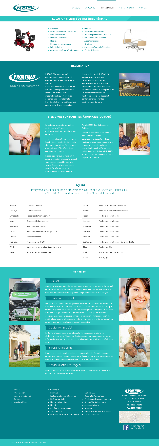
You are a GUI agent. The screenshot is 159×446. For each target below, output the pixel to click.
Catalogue (54, 389)
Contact (17, 399)
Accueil (17, 389)
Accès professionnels (23, 396)
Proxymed (24, 442)
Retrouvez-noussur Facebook (138, 427)
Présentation (19, 392)
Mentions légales (21, 402)
